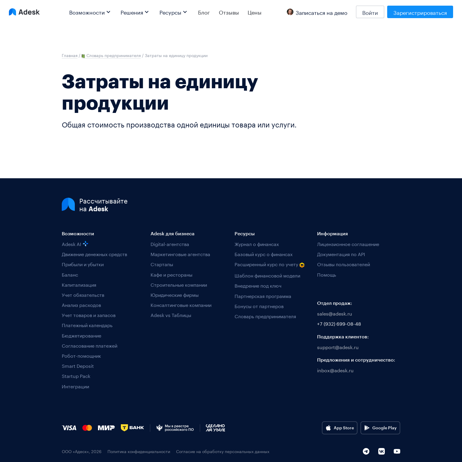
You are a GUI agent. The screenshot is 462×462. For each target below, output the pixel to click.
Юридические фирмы (175, 294)
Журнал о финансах (257, 243)
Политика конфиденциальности (138, 451)
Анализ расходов (81, 304)
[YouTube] (397, 451)
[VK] (381, 451)
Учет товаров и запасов (89, 314)
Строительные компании (179, 284)
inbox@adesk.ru (335, 370)
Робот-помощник (81, 355)
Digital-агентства (170, 243)
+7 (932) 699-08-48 (339, 323)
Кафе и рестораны (171, 274)
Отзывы (229, 12)
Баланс (70, 274)
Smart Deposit (78, 365)
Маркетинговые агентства (180, 253)
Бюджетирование (81, 335)
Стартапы (162, 264)
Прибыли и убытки (83, 264)
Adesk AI (75, 243)
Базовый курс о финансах (263, 253)
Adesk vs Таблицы (171, 314)
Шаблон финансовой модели (267, 275)
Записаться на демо (317, 12)
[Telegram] (366, 451)
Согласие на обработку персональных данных (222, 451)
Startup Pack (76, 375)
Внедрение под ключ (258, 285)
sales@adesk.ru (334, 313)
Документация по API (341, 253)
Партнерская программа (263, 295)
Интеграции (75, 386)
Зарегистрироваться (420, 12)
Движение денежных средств (94, 253)
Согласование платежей (89, 345)
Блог (204, 12)
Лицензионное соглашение (348, 243)
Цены (255, 12)
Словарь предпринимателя (265, 315)
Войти (370, 12)
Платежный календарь (87, 324)
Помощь (326, 274)
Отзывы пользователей (343, 264)
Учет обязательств (83, 294)
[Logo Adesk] (24, 11)
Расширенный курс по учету (270, 264)
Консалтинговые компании (181, 304)
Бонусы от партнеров (259, 305)
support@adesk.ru (338, 346)
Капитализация (79, 284)
